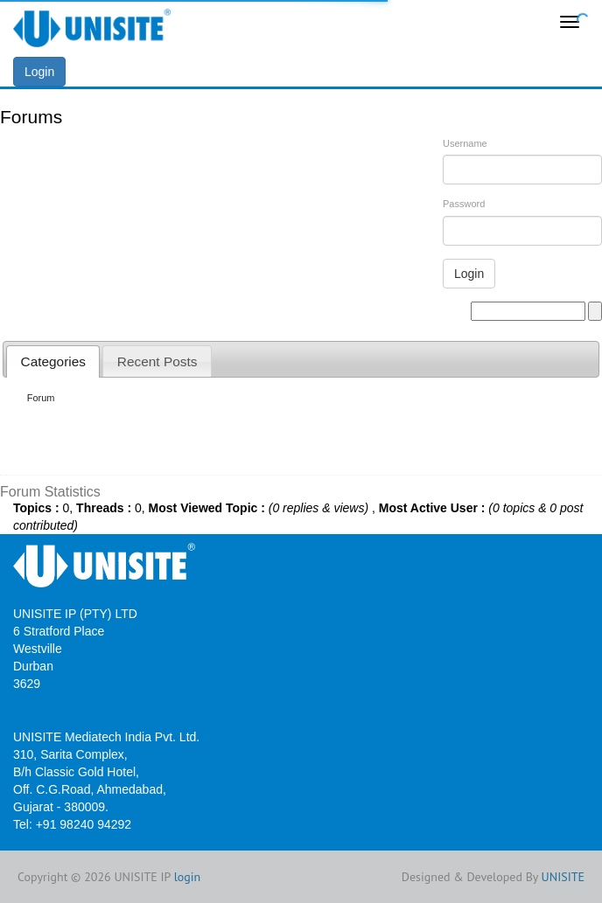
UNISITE (563, 877)
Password (464, 203)
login (187, 877)
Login (39, 72)
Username (465, 143)
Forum (41, 397)
